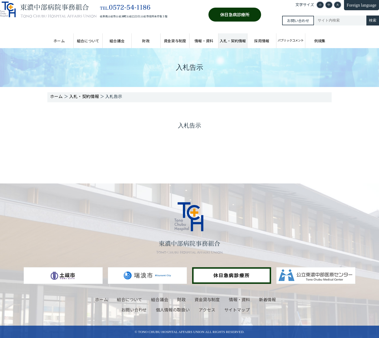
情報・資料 (204, 40)
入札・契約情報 (233, 40)
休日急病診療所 (235, 14)
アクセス (207, 309)
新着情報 (267, 299)
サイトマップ (237, 309)
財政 (145, 40)
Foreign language (361, 5)
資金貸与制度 (175, 40)
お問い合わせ (298, 20)
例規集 (319, 40)
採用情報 (261, 40)
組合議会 (116, 40)
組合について (88, 40)
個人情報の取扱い (173, 309)
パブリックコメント (291, 40)
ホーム (58, 40)
